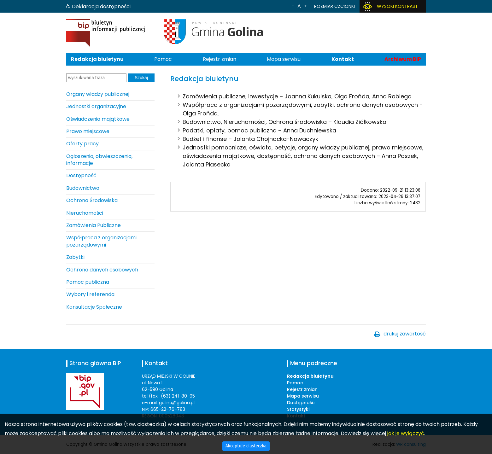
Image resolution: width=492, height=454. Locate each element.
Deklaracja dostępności (101, 6)
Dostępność (81, 175)
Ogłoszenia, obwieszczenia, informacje (99, 160)
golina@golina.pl (177, 402)
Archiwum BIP (402, 59)
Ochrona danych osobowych (102, 269)
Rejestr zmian (219, 59)
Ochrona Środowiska (92, 200)
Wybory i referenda (90, 294)
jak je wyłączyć (405, 433)
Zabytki (75, 257)
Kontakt (342, 59)
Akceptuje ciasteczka (246, 446)
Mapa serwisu (284, 59)
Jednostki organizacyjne (96, 106)
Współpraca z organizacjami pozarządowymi (101, 241)
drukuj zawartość (405, 333)
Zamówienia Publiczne (93, 225)
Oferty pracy (82, 143)
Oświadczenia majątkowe (98, 119)
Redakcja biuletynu (97, 59)
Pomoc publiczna (87, 282)
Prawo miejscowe (87, 131)
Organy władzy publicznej (97, 94)
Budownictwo (82, 188)
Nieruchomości (84, 213)
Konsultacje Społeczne (94, 307)
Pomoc (163, 59)
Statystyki (298, 409)
